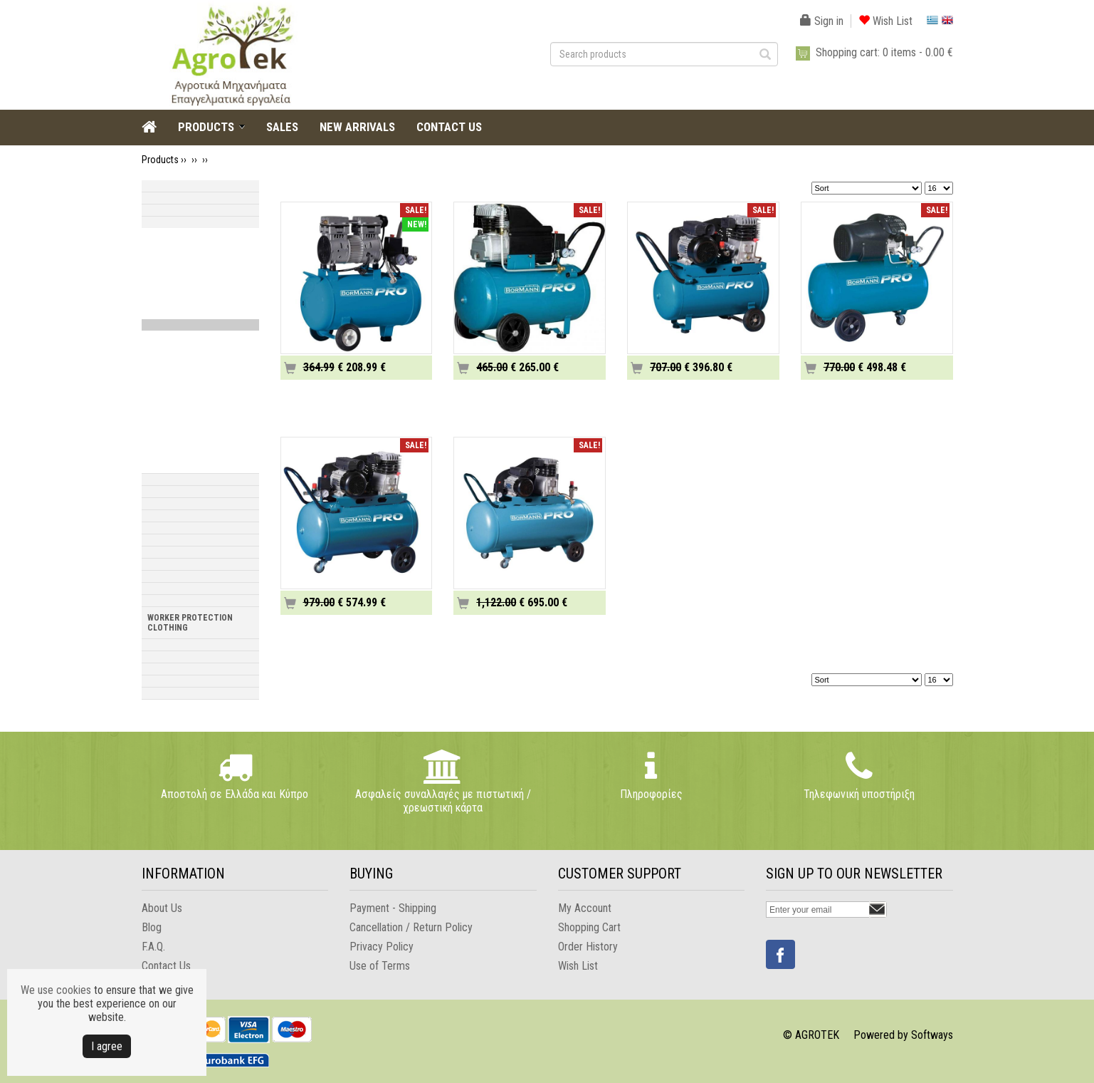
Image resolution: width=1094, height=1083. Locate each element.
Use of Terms (379, 966)
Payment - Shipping (392, 908)
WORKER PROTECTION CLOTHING (190, 623)
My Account (584, 908)
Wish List (885, 21)
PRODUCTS (206, 127)
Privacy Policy (381, 946)
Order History (588, 946)
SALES (282, 127)
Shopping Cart (589, 927)
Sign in (821, 21)
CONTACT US (449, 127)
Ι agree (106, 1046)
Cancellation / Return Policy (411, 927)
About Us (162, 908)
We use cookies (56, 990)
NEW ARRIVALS (357, 127)
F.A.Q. (153, 946)
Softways (932, 1035)
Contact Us (166, 966)
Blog (152, 927)
